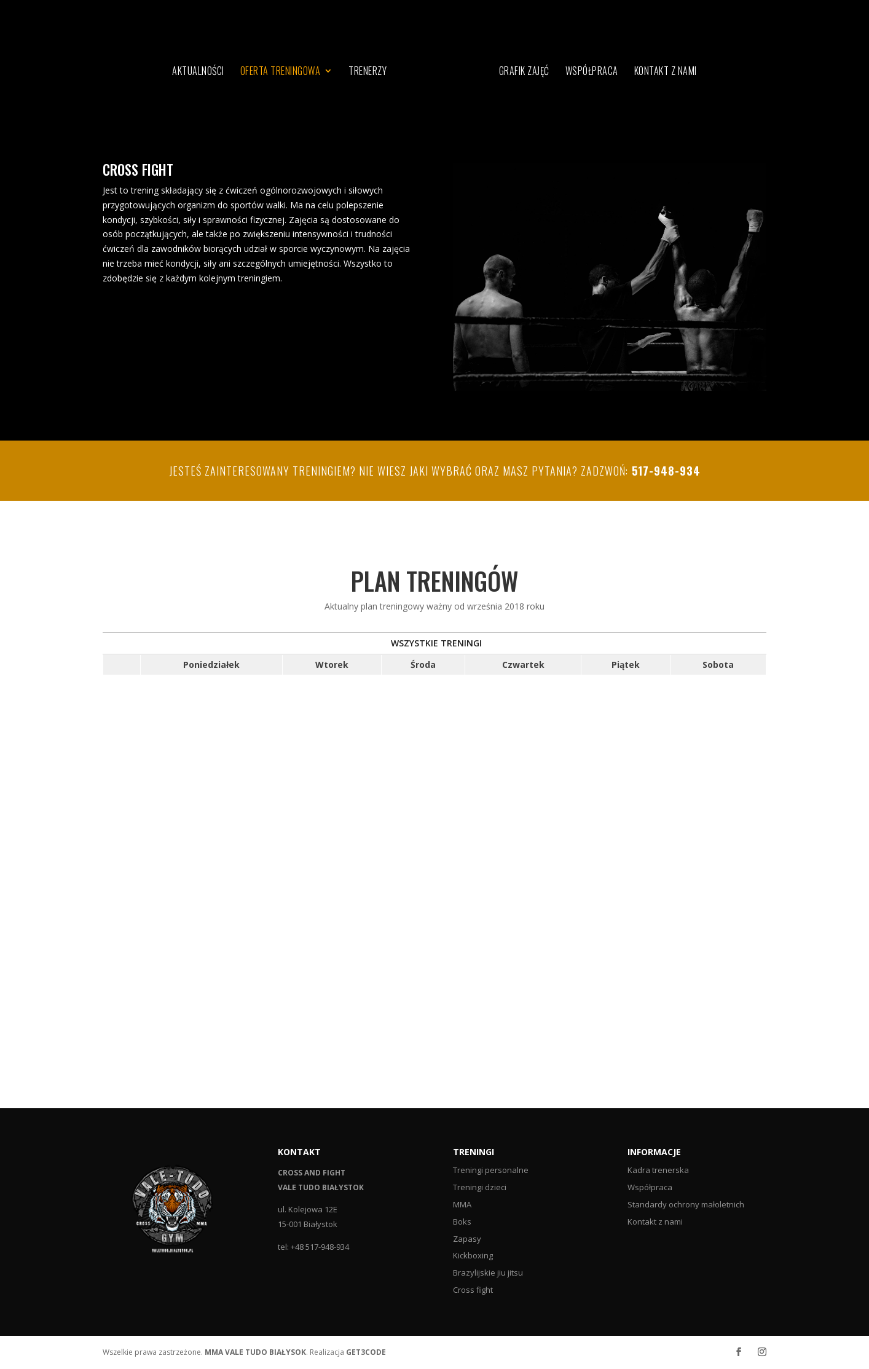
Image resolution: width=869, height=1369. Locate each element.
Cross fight (473, 1289)
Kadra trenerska (658, 1169)
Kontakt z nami (665, 72)
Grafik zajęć (524, 72)
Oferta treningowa (280, 72)
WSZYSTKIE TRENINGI (436, 643)
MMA (462, 1204)
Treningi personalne (491, 1169)
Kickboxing (473, 1255)
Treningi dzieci (479, 1187)
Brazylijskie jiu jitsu (488, 1272)
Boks (462, 1221)
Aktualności (198, 72)
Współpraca (591, 72)
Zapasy (467, 1238)
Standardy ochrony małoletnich (685, 1204)
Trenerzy (367, 72)
